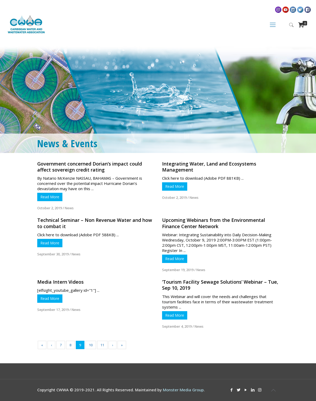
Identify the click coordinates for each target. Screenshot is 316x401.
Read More (49, 196)
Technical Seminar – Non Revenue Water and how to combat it (94, 223)
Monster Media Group (183, 389)
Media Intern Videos (60, 282)
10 (91, 345)
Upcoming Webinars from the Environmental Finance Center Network (213, 223)
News (69, 208)
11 (102, 345)
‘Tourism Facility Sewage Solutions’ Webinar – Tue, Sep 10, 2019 (220, 285)
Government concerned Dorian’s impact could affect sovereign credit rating (89, 167)
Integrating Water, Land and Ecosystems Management (209, 167)
